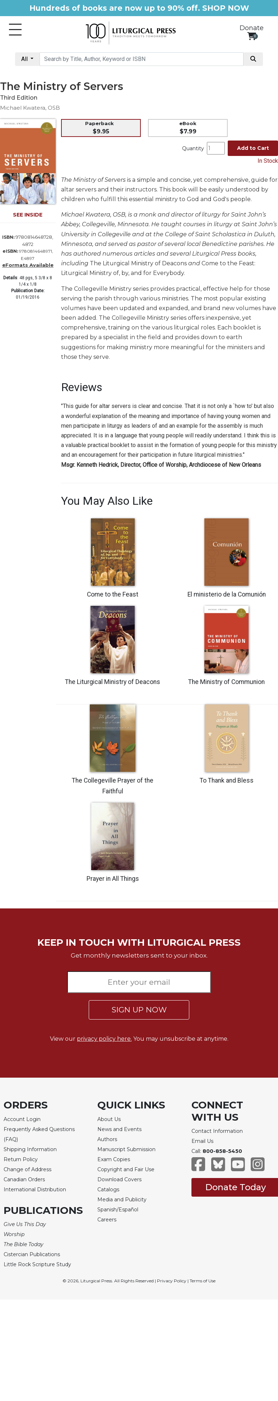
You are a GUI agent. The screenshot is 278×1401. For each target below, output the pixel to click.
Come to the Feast (112, 594)
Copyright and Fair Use (125, 1169)
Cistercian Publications (32, 1254)
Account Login (22, 1119)
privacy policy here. (104, 1038)
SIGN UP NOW (139, 1009)
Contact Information (217, 1131)
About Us (109, 1119)
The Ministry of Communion (226, 681)
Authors (107, 1139)
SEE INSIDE (27, 215)
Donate (252, 28)
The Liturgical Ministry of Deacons (112, 681)
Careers (106, 1219)
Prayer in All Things (113, 878)
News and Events (119, 1129)
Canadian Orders (24, 1179)
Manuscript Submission (126, 1149)
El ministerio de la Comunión (226, 594)
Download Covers (119, 1179)
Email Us (202, 1141)
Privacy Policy (171, 1280)
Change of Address (27, 1169)
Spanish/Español (117, 1209)
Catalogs (108, 1189)
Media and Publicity (122, 1199)
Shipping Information (30, 1149)
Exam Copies (113, 1159)
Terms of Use (203, 1280)
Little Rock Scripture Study (37, 1264)
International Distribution (35, 1189)
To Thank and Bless (227, 780)
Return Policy (21, 1159)
